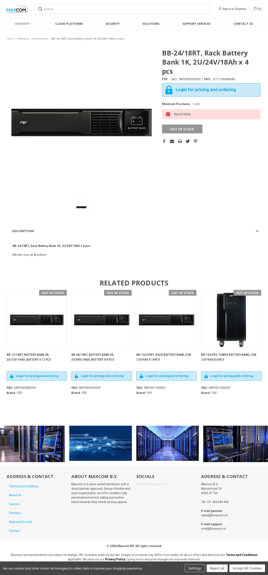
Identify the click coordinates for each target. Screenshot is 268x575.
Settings (194, 568)
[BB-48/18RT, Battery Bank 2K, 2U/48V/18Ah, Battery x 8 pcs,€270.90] (101, 320)
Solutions (150, 24)
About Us (15, 495)
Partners (15, 513)
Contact (14, 530)
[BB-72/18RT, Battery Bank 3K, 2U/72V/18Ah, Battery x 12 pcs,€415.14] (36, 320)
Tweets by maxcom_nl (151, 484)
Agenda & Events (20, 522)
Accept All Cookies (247, 568)
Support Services (196, 24)
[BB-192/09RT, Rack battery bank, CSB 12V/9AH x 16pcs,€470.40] (166, 320)
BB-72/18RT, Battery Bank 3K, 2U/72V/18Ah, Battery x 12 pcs (29, 357)
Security (113, 24)
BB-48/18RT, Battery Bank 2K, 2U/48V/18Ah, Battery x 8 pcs (92, 357)
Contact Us (243, 24)
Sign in (226, 9)
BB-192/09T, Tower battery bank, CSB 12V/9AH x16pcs (228, 357)
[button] (134, 231)
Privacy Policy (115, 559)
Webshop (23, 24)
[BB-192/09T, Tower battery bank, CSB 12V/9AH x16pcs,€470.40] (231, 320)
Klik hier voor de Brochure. (30, 254)
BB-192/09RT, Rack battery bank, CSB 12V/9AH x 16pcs (163, 357)
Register (240, 9)
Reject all (217, 568)
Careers (14, 504)
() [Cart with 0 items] (257, 9)
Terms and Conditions (23, 486)
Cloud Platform (69, 24)
